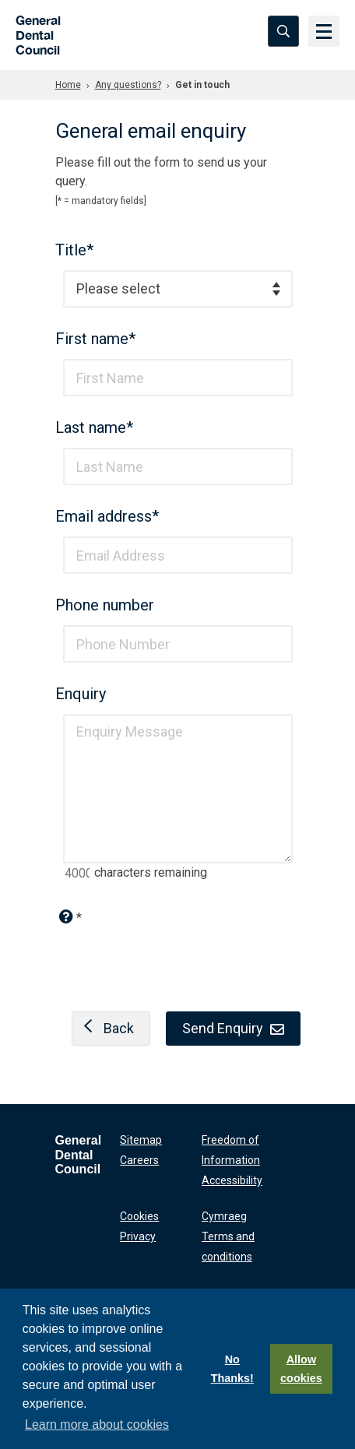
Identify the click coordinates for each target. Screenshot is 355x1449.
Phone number (104, 605)
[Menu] (323, 31)
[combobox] (178, 289)
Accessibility (232, 1180)
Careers (139, 1160)
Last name (94, 427)
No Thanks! (232, 1368)
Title (74, 250)
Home (68, 84)
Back (105, 1028)
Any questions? (128, 84)
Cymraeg (224, 1216)
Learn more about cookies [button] (97, 1424)
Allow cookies (301, 1368)
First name (95, 338)
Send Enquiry (233, 1028)
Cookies (139, 1216)
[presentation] (177, 959)
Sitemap (141, 1140)
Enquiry (80, 693)
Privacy (138, 1236)
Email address (107, 516)
